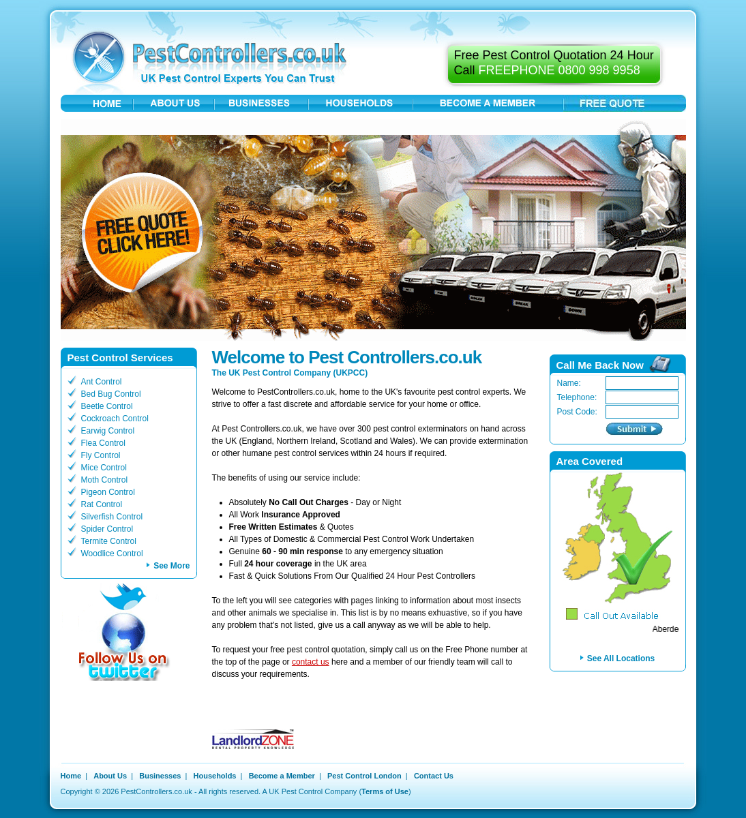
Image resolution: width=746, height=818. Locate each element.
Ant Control (101, 382)
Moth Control (104, 480)
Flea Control (103, 443)
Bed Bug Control (111, 394)
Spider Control (107, 529)
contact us (310, 662)
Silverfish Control (112, 516)
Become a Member (282, 776)
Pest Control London (364, 776)
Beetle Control (107, 406)
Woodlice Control (112, 553)
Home (71, 776)
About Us (110, 776)
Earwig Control (108, 431)
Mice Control (104, 467)
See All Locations (621, 658)
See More (171, 566)
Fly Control (101, 455)
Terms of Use (384, 791)
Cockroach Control (115, 418)
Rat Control (102, 504)
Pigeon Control (108, 492)
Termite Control (108, 541)
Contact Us (433, 776)
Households (215, 776)
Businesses (160, 776)
